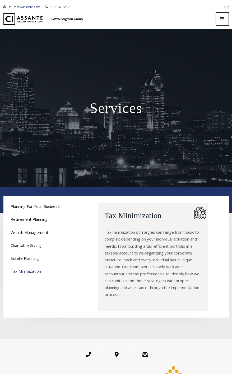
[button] (222, 19)
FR (226, 6)
